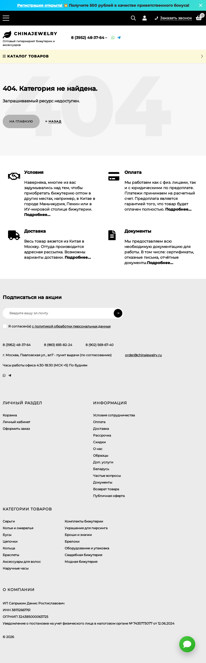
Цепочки (10, 541)
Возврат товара (106, 489)
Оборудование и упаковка (87, 548)
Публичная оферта (109, 496)
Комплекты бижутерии (84, 521)
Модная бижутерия (81, 562)
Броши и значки (78, 535)
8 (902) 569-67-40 (99, 345)
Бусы (7, 535)
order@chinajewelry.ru (143, 355)
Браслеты (11, 555)
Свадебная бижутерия (83, 555)
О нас (97, 449)
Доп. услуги (103, 462)
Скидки (99, 442)
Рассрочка (102, 435)
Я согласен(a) (57, 326)
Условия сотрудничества (114, 415)
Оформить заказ (16, 429)
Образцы (100, 455)
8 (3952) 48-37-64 (87, 37)
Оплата (99, 422)
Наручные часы (15, 568)
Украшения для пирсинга (86, 528)
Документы (102, 482)
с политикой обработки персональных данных (71, 326)
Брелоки (72, 541)
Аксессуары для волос (22, 562)
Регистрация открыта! (40, 5)
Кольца (9, 548)
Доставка (101, 429)
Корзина (10, 415)
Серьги (9, 521)
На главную (21, 121)
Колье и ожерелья (18, 528)
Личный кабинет (16, 422)
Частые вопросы (107, 476)
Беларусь (101, 469)
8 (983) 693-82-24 (58, 345)
